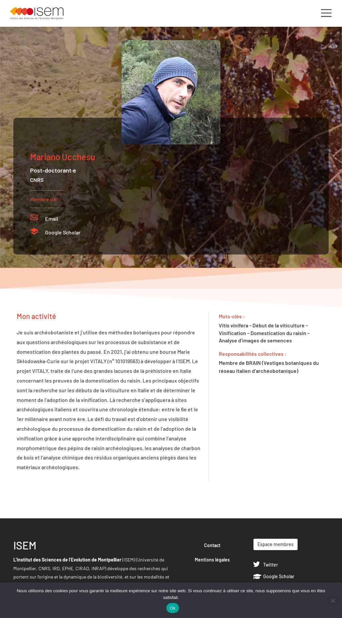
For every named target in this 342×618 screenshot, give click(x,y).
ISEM (24, 545)
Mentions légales (212, 559)
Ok (172, 608)
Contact (212, 545)
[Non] (332, 600)
